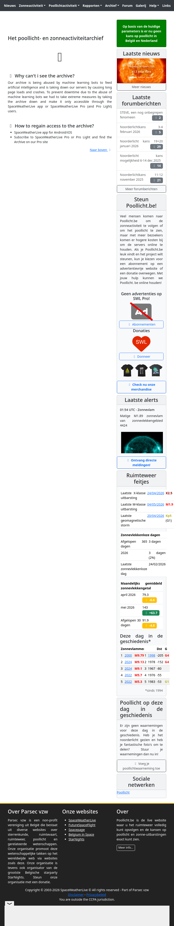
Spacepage (77, 830)
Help (153, 5)
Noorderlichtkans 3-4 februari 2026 (141, 130)
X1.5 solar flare (141, 72)
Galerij (141, 5)
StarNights (77, 839)
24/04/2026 (155, 493)
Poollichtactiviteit (63, 5)
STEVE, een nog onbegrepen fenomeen (141, 115)
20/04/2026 (155, 515)
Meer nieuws (141, 87)
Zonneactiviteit (31, 5)
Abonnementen (141, 324)
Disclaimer (76, 894)
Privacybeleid (96, 894)
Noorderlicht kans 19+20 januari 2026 (141, 144)
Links (166, 5)
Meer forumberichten (141, 189)
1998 (151, 655)
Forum (127, 5)
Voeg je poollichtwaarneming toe (141, 765)
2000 (128, 655)
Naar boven (101, 150)
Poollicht (123, 792)
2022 (128, 675)
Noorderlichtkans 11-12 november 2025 (141, 178)
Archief (110, 5)
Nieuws (10, 5)
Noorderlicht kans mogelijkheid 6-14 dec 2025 (141, 161)
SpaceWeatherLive (82, 820)
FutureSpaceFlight (82, 825)
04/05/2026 (155, 504)
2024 (128, 662)
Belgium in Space (81, 834)
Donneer (141, 356)
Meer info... (125, 847)
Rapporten (91, 5)
